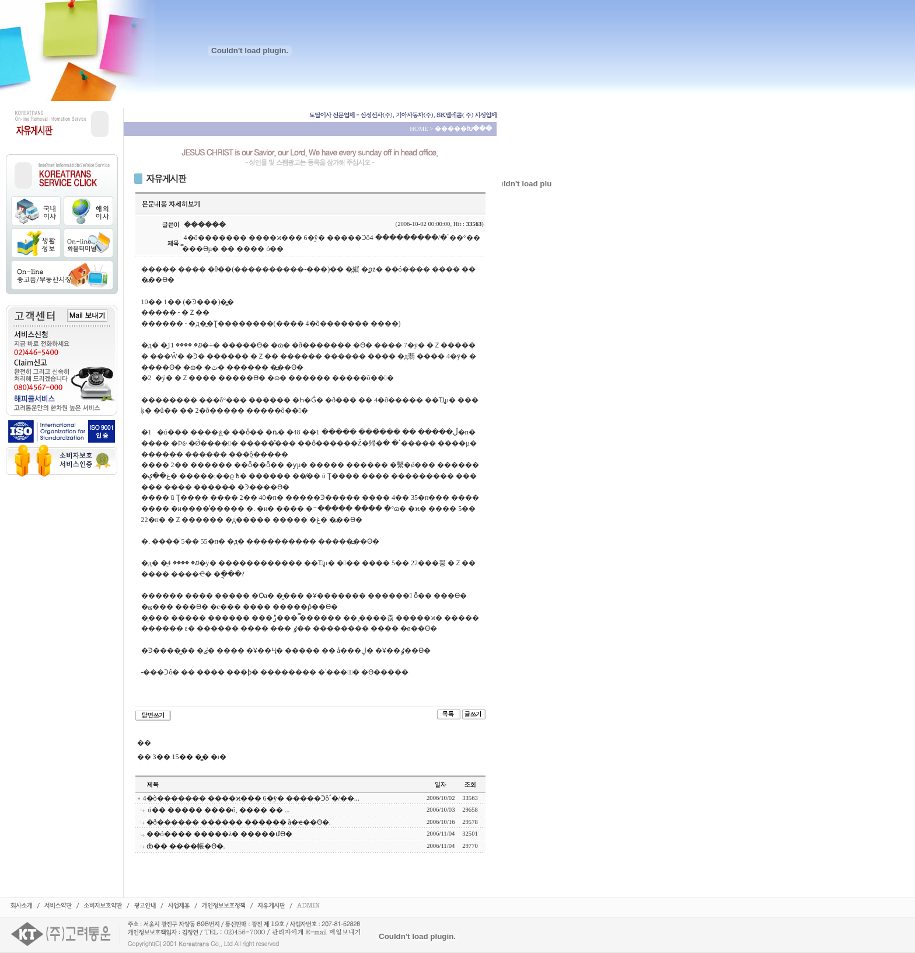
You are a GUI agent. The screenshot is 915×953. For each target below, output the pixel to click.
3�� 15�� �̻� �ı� (189, 757)
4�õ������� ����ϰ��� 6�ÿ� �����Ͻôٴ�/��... (251, 798)
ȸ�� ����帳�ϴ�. (185, 846)
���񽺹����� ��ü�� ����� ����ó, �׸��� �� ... (218, 810)
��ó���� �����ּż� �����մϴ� (219, 834)
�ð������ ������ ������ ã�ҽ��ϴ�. (238, 822)
